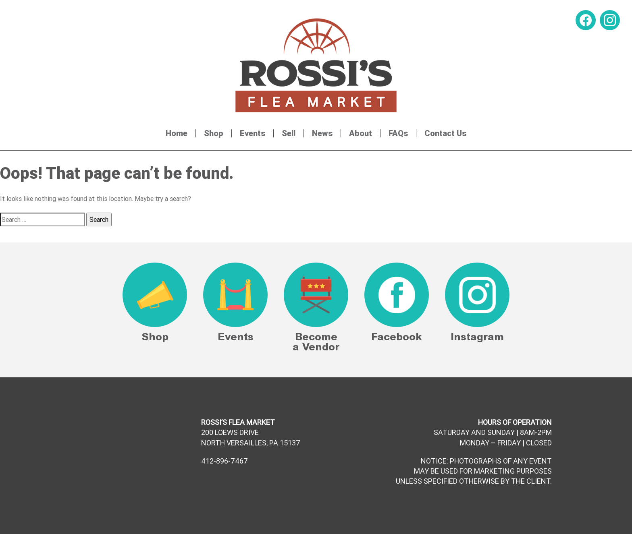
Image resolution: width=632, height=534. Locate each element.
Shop (213, 133)
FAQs (398, 133)
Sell (288, 133)
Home (176, 133)
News (322, 133)
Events (252, 133)
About (360, 133)
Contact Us (445, 133)
